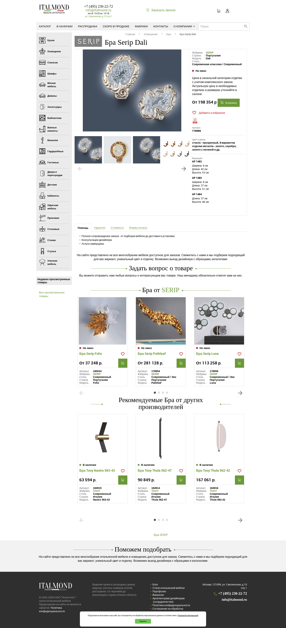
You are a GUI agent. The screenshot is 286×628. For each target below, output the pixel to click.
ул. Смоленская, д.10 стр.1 (98, 16)
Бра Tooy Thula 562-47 (155, 470)
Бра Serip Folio (90, 353)
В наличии (64, 26)
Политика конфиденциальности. (52, 609)
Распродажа (87, 26)
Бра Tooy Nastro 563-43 (97, 470)
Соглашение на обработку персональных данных (167, 610)
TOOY (96, 490)
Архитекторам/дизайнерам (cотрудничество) (168, 600)
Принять (142, 621)
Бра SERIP (161, 535)
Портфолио (159, 591)
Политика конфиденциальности (171, 605)
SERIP (209, 52)
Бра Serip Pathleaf (152, 353)
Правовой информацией (188, 615)
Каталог (45, 26)
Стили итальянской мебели (168, 588)
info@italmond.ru (98, 10)
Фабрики (141, 26)
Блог (155, 584)
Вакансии (158, 595)
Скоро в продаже (116, 26)
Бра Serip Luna (207, 353)
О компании (184, 26)
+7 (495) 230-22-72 (98, 6)
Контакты (160, 26)
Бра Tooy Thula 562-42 (213, 470)
